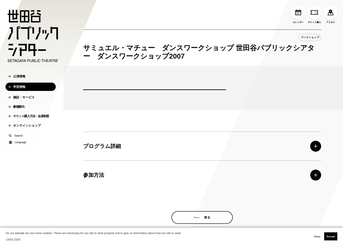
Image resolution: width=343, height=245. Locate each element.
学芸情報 (16, 87)
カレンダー (298, 14)
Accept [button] (331, 236)
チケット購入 (314, 14)
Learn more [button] (13, 239)
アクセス (331, 14)
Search (16, 135)
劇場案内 (16, 106)
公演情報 (16, 76)
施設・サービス (21, 97)
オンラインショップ (24, 125)
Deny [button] (317, 236)
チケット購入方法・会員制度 (28, 116)
